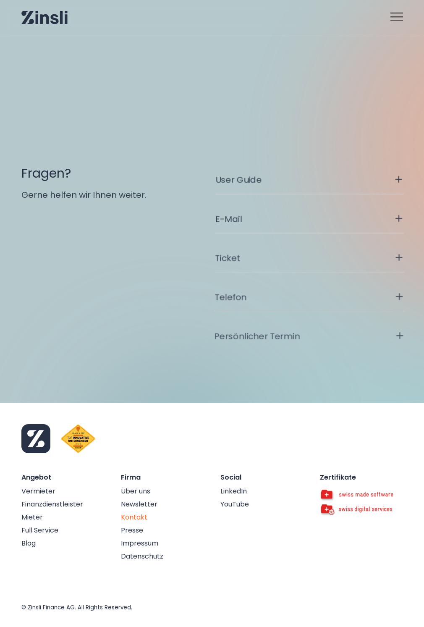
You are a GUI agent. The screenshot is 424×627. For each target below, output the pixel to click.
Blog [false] (28, 543)
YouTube (234, 504)
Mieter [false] (32, 517)
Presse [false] (132, 530)
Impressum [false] (139, 543)
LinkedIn (233, 491)
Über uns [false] (135, 491)
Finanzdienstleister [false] (52, 504)
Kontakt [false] (134, 517)
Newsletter (139, 504)
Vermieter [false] (38, 491)
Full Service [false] (39, 530)
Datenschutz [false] (142, 556)
